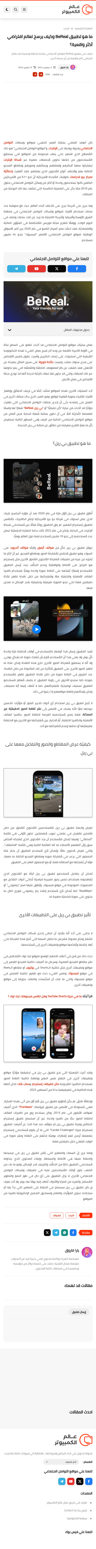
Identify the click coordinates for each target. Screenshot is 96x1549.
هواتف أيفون (45, 547)
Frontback (26, 1107)
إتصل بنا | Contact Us (78, 1510)
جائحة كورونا (46, 362)
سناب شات (23, 1084)
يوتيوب (30, 967)
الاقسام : (87, 1462)
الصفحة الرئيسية (83, 28)
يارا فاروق (64, 67)
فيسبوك (73, 973)
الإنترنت (53, 148)
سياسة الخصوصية (79, 1518)
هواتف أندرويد (19, 547)
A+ (41, 74)
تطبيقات (57, 1215)
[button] (73, 1232)
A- (35, 74)
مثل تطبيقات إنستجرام (45, 1084)
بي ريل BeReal (33, 408)
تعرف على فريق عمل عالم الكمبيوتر (69, 1502)
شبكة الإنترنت (12, 159)
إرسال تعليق (79, 1312)
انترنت (66, 28)
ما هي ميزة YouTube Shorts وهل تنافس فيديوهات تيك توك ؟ (45, 996)
